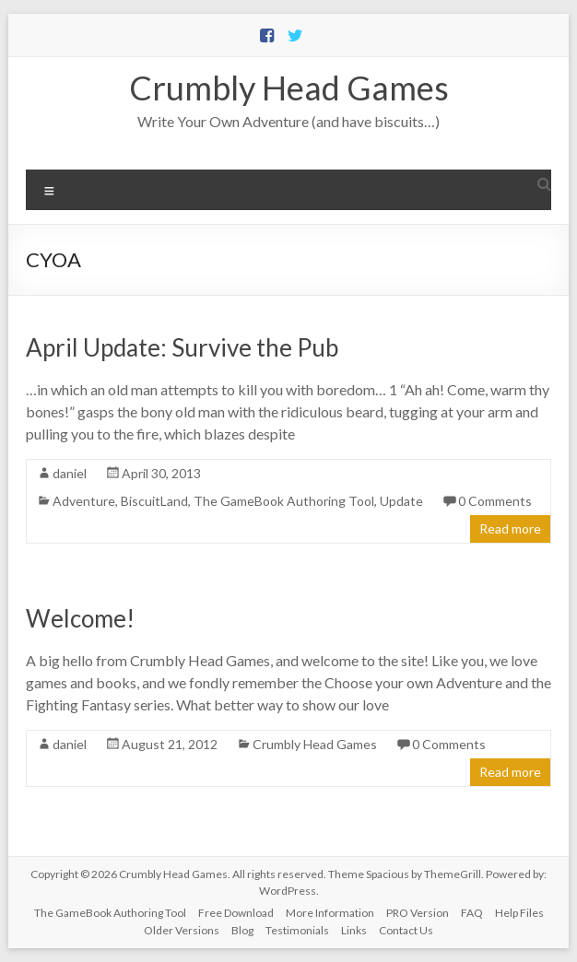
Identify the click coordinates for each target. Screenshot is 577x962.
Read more (510, 528)
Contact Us (406, 930)
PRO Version (417, 913)
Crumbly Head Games (289, 87)
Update (401, 501)
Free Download (236, 913)
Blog (242, 930)
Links (354, 930)
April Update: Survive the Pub (182, 347)
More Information (330, 913)
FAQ (472, 913)
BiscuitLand (154, 501)
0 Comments (495, 501)
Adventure (84, 501)
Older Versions (181, 930)
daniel (70, 473)
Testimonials (297, 930)
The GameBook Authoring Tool (284, 501)
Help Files (519, 913)
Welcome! (80, 618)
